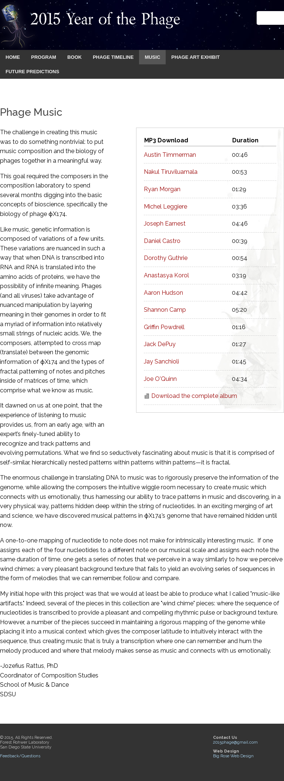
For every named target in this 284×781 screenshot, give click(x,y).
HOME (13, 57)
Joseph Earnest (165, 223)
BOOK (74, 57)
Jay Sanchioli (161, 361)
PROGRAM (43, 57)
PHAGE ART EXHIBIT (195, 57)
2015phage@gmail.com (235, 742)
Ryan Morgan (162, 189)
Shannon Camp (165, 309)
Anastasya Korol (166, 275)
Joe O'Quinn (160, 378)
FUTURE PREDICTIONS (32, 71)
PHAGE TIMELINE (113, 57)
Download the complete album (194, 395)
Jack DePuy (160, 344)
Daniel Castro (162, 240)
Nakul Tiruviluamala (170, 171)
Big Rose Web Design (233, 756)
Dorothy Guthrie (165, 257)
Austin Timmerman (170, 154)
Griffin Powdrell (164, 327)
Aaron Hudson (163, 292)
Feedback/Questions (20, 756)
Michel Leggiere (165, 206)
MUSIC (152, 57)
